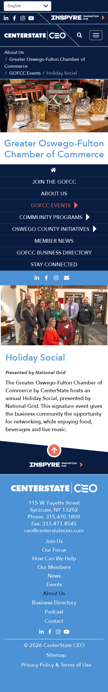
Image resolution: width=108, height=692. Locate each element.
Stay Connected (54, 264)
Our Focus (54, 550)
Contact (54, 621)
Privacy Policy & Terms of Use (56, 665)
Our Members (54, 567)
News (54, 576)
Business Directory (54, 602)
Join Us (54, 541)
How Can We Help (54, 558)
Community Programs (54, 217)
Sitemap (56, 655)
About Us (14, 52)
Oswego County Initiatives (54, 229)
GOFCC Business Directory (54, 253)
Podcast (54, 612)
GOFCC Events (25, 73)
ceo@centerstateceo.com (54, 530)
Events (54, 584)
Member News (54, 241)
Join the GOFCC (54, 182)
